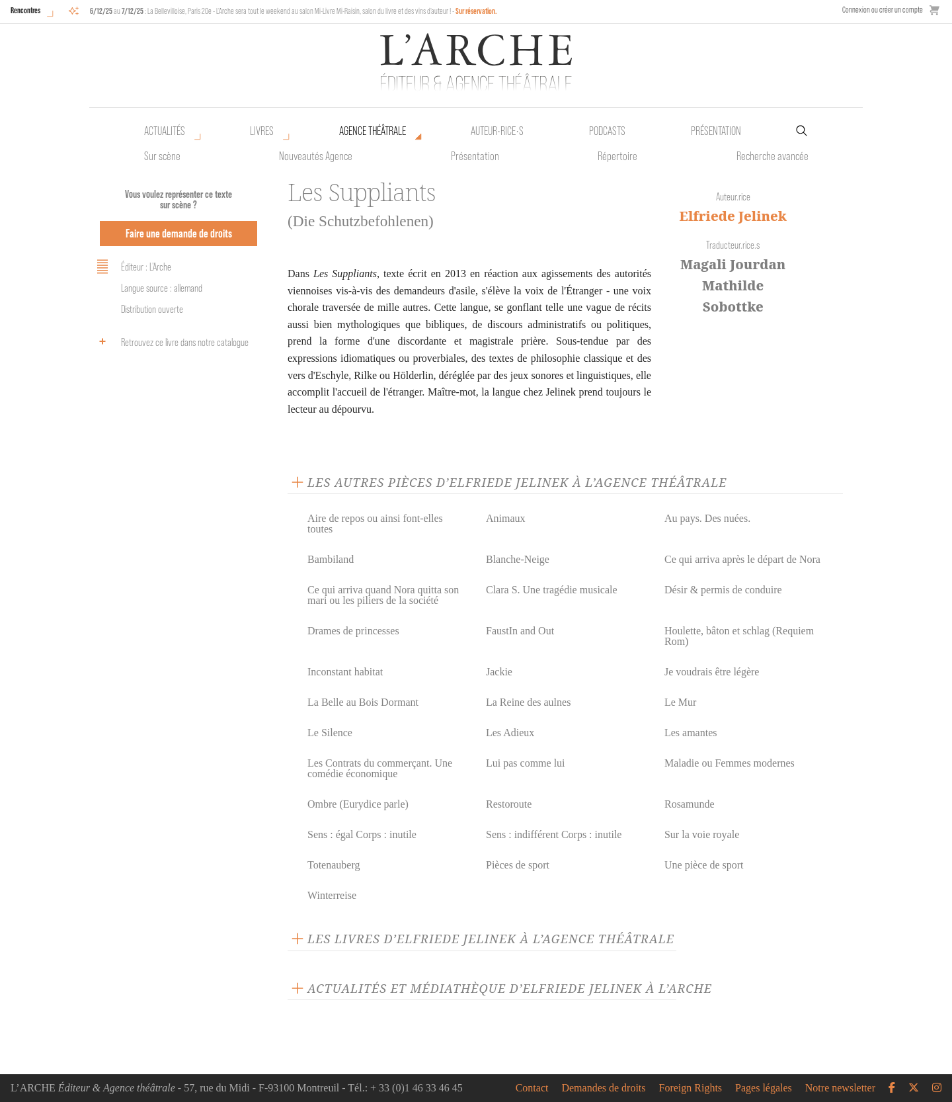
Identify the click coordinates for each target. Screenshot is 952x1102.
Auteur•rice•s (497, 131)
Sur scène (162, 156)
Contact (532, 1088)
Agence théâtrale (372, 131)
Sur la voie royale (701, 834)
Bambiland (330, 559)
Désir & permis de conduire (723, 589)
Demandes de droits (603, 1088)
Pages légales (763, 1088)
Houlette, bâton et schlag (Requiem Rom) (739, 636)
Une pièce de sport (704, 864)
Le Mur (680, 702)
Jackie (499, 671)
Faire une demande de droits (179, 233)
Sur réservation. (476, 11)
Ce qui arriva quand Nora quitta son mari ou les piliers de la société (383, 595)
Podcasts (607, 131)
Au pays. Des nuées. (707, 518)
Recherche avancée (772, 156)
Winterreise (331, 895)
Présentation (475, 156)
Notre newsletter (840, 1088)
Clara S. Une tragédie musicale (551, 589)
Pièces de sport (517, 864)
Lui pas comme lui (525, 763)
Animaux (506, 518)
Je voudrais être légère (711, 671)
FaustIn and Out (520, 630)
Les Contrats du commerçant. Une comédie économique (379, 768)
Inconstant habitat (345, 671)
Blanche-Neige (517, 559)
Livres (262, 131)
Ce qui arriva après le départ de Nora (742, 559)
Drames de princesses (353, 630)
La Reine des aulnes (528, 702)
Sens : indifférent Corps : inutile (553, 834)
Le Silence (329, 732)
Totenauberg (333, 864)
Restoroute (509, 804)
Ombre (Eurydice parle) (358, 804)
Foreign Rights (691, 1088)
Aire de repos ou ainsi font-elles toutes (375, 523)
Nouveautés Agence (315, 156)
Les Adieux (510, 732)
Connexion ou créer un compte (882, 10)
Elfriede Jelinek (733, 216)
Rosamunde (689, 804)
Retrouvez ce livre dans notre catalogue (171, 341)
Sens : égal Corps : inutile (361, 834)
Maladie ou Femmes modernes (729, 763)
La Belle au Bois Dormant (362, 702)
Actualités (164, 131)
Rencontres (25, 10)
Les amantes (690, 732)
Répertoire (617, 156)
